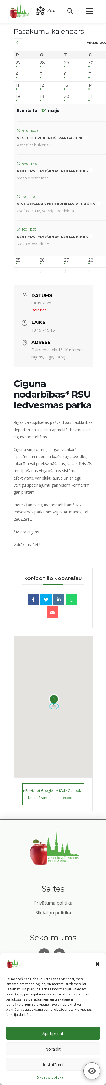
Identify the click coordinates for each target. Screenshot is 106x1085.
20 (66, 96)
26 (42, 260)
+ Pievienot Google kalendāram (38, 794)
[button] (97, 964)
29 (66, 62)
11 (17, 85)
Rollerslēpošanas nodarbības (52, 171)
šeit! (36, 544)
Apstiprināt (53, 1033)
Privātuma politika (53, 903)
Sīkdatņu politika (53, 913)
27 (18, 62)
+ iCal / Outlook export (68, 794)
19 (42, 96)
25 (18, 260)
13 (66, 85)
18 (18, 96)
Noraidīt (53, 1049)
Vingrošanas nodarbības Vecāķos (56, 204)
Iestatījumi (53, 1064)
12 (42, 85)
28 (42, 62)
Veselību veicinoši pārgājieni (49, 138)
